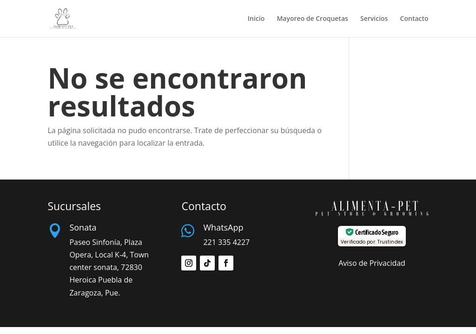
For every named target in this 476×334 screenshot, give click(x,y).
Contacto (414, 19)
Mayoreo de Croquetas (312, 19)
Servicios (374, 19)
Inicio (256, 19)
